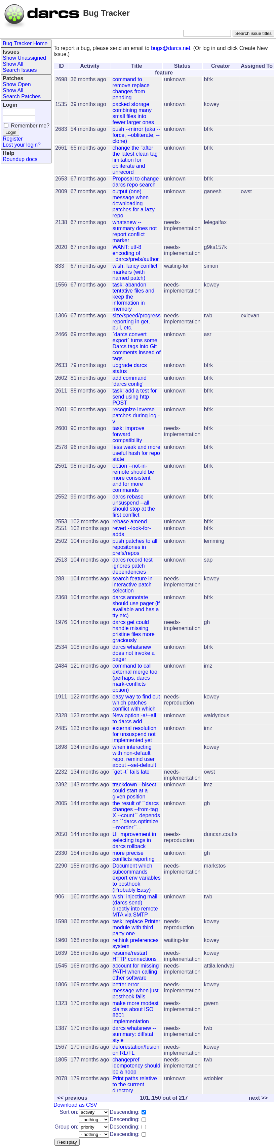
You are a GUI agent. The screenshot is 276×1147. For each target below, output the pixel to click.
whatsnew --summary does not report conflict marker (135, 231)
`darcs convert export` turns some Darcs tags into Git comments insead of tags (137, 346)
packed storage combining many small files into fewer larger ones (133, 113)
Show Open (17, 84)
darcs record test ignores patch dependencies (133, 566)
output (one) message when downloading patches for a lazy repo (134, 203)
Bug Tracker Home (25, 43)
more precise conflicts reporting (134, 856)
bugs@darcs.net (170, 48)
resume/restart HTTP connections (135, 956)
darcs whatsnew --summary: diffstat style (134, 1034)
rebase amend (130, 521)
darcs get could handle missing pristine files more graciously (134, 631)
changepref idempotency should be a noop (136, 1066)
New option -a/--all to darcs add (134, 718)
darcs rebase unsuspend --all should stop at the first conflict (134, 506)
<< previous (72, 1098)
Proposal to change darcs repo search (136, 182)
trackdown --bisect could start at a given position (134, 790)
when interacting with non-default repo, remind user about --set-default (134, 756)
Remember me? (30, 125)
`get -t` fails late (131, 772)
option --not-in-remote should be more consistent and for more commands (133, 478)
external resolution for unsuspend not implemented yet (135, 734)
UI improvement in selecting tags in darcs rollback (134, 840)
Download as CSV (75, 1105)
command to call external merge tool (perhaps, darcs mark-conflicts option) (136, 678)
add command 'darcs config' (130, 381)
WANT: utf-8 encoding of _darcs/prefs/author (136, 253)
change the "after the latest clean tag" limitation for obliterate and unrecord (136, 160)
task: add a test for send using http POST (135, 397)
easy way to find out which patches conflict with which (136, 703)
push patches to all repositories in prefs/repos (135, 547)
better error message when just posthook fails (136, 990)
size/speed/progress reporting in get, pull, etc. (137, 321)
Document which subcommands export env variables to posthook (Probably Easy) (137, 878)
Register (13, 139)
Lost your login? (22, 145)
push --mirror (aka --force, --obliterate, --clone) (136, 135)
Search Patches (22, 96)
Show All (13, 64)
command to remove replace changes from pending (131, 88)
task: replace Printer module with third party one (136, 927)
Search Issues (20, 70)
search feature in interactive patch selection (133, 584)
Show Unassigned (24, 58)
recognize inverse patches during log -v (136, 415)
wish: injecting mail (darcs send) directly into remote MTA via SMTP (135, 906)
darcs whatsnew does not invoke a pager (134, 653)
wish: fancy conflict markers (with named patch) (135, 272)
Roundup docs (20, 159)
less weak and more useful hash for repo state (136, 453)
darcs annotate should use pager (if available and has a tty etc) (136, 606)
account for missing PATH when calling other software (136, 972)
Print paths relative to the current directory (135, 1084)
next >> (258, 1098)
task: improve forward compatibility (129, 434)
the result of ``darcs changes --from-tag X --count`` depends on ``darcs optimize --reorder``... (136, 815)
